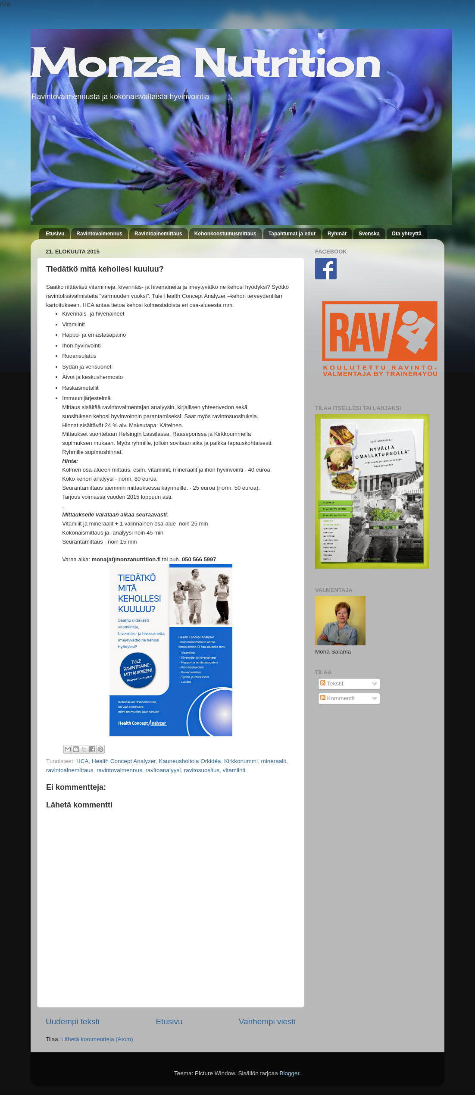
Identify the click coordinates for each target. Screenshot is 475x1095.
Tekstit (332, 683)
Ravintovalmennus (99, 234)
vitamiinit (234, 770)
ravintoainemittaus (70, 770)
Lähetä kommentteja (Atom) (97, 1039)
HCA (82, 761)
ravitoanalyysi (163, 770)
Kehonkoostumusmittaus (225, 234)
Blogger (290, 1073)
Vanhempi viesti (267, 1021)
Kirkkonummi (241, 761)
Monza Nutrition (205, 62)
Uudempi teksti (73, 1021)
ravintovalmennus (119, 770)
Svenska (369, 234)
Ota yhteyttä (407, 234)
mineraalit (274, 761)
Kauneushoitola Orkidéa (190, 761)
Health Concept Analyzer (124, 761)
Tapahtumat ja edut (292, 234)
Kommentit (337, 698)
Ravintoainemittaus (158, 234)
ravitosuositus (202, 770)
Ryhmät (337, 234)
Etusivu (55, 234)
